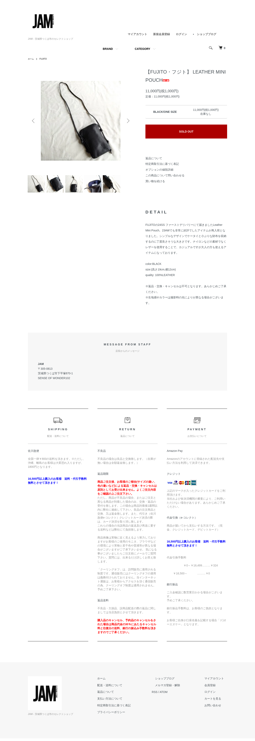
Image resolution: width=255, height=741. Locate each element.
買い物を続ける (155, 181)
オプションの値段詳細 (159, 169)
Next (127, 121)
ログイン (181, 34)
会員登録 (213, 687)
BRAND (108, 48)
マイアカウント (137, 34)
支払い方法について (125, 701)
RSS (167, 694)
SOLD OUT (186, 131)
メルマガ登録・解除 (177, 687)
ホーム (31, 58)
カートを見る (216, 701)
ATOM (176, 694)
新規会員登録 (161, 34)
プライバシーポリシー (127, 714)
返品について (153, 158)
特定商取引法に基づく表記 (162, 163)
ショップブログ (206, 34)
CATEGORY (142, 48)
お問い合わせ (216, 708)
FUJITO (45, 58)
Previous (34, 121)
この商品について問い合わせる (164, 175)
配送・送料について (125, 687)
